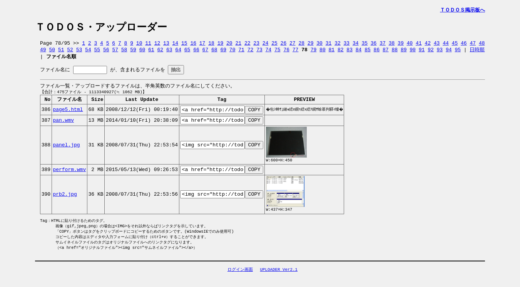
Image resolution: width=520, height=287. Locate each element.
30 (319, 45)
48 (482, 45)
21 (238, 45)
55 (97, 52)
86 (377, 52)
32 (337, 45)
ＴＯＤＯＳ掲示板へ (462, 10)
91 (422, 52)
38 (392, 45)
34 (356, 45)
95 (458, 52)
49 (43, 52)
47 (473, 45)
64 (178, 52)
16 (193, 45)
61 (151, 52)
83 (349, 52)
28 (301, 45)
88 (394, 52)
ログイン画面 (240, 281)
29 (311, 45)
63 (169, 52)
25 (274, 45)
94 (449, 52)
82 (341, 52)
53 (79, 52)
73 (259, 52)
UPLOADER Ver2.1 (279, 281)
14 (175, 45)
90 (413, 52)
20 (229, 45)
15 (184, 45)
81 (332, 52)
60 (142, 52)
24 (266, 45)
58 (124, 52)
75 (277, 52)
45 (455, 45)
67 (205, 52)
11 (148, 45)
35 (364, 45)
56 (106, 52)
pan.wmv (63, 126)
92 (431, 52)
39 (401, 45)
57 (115, 52)
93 (440, 52)
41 (419, 45)
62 (160, 52)
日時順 (477, 52)
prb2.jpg (65, 202)
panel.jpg (66, 152)
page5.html (68, 115)
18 (211, 45)
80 (322, 52)
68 (214, 52)
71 (241, 52)
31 (329, 45)
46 (464, 45)
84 (359, 52)
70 (232, 52)
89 (404, 52)
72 (250, 52)
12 (157, 45)
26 (284, 45)
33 (347, 45)
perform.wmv (69, 177)
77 (296, 52)
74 (269, 52)
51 (61, 52)
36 (374, 45)
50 (52, 52)
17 (202, 45)
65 (187, 52)
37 (383, 45)
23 (256, 45)
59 (133, 52)
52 (70, 52)
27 (292, 45)
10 (139, 45)
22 (247, 45)
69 (223, 52)
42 (428, 45)
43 (437, 45)
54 (88, 52)
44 (446, 45)
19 (220, 45)
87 (386, 52)
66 (196, 52)
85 (368, 52)
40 (409, 45)
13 (166, 45)
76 (286, 52)
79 (314, 52)
